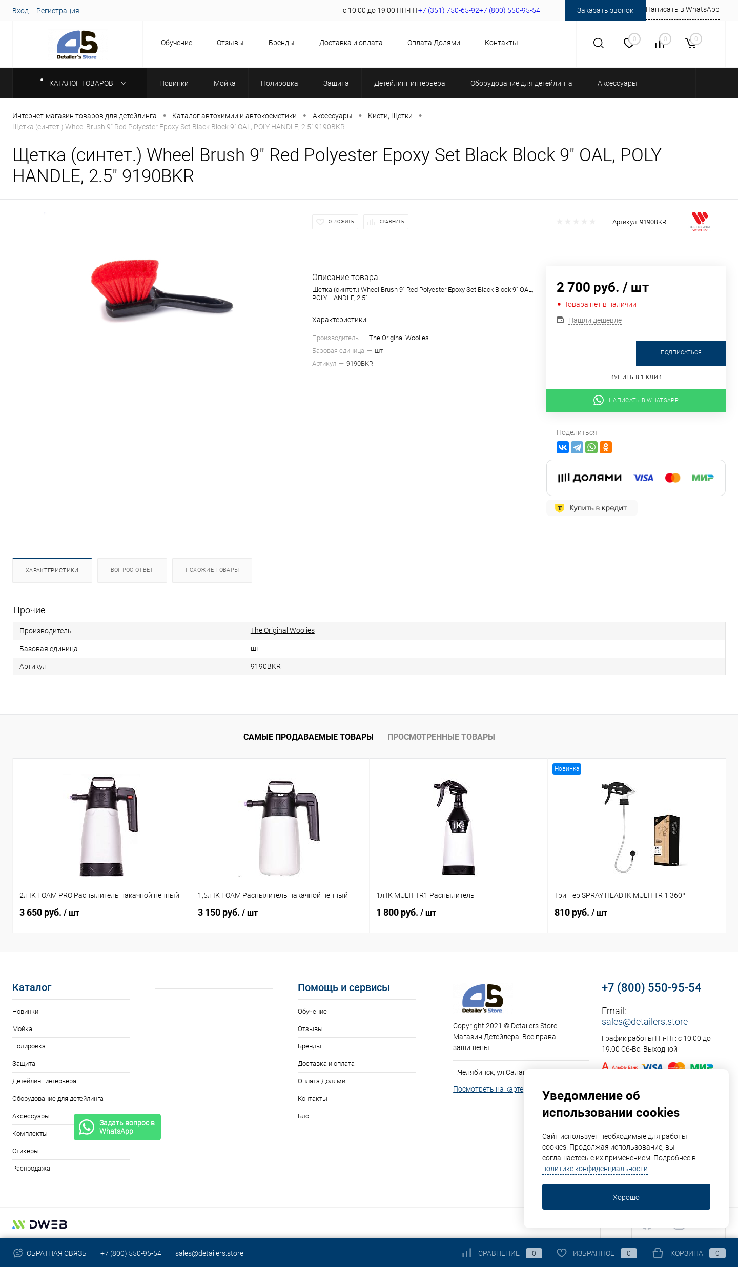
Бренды (282, 42)
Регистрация (57, 11)
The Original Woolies (399, 338)
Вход (20, 11)
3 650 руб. (49, 912)
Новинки (25, 1011)
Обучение (176, 42)
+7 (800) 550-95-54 (652, 987)
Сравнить (392, 221)
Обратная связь (49, 1253)
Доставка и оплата (351, 42)
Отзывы (230, 42)
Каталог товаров (80, 83)
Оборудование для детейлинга (58, 1098)
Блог (305, 1116)
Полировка (29, 1046)
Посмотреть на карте (488, 1089)
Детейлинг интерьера (44, 1081)
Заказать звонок (605, 10)
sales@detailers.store (645, 1021)
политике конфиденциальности (595, 1168)
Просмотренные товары (441, 737)
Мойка (22, 1029)
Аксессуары (31, 1116)
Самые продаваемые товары (308, 737)
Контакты (501, 42)
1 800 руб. (406, 912)
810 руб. (581, 912)
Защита (23, 1063)
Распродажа (31, 1168)
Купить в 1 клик (636, 377)
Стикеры (25, 1151)
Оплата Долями (433, 42)
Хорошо (626, 1197)
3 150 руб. (228, 912)
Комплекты (30, 1133)
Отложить (341, 221)
